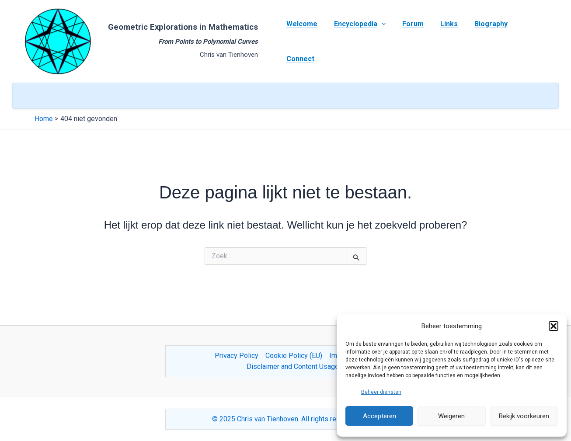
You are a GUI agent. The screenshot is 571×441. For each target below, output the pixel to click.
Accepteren (379, 416)
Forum (409, 41)
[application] (380, 41)
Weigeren (451, 416)
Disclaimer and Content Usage (293, 366)
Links (443, 41)
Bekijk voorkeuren (524, 416)
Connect (527, 41)
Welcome (303, 41)
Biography (482, 41)
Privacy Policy (236, 355)
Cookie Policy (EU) (293, 355)
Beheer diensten (381, 392)
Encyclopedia (359, 41)
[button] (553, 326)
